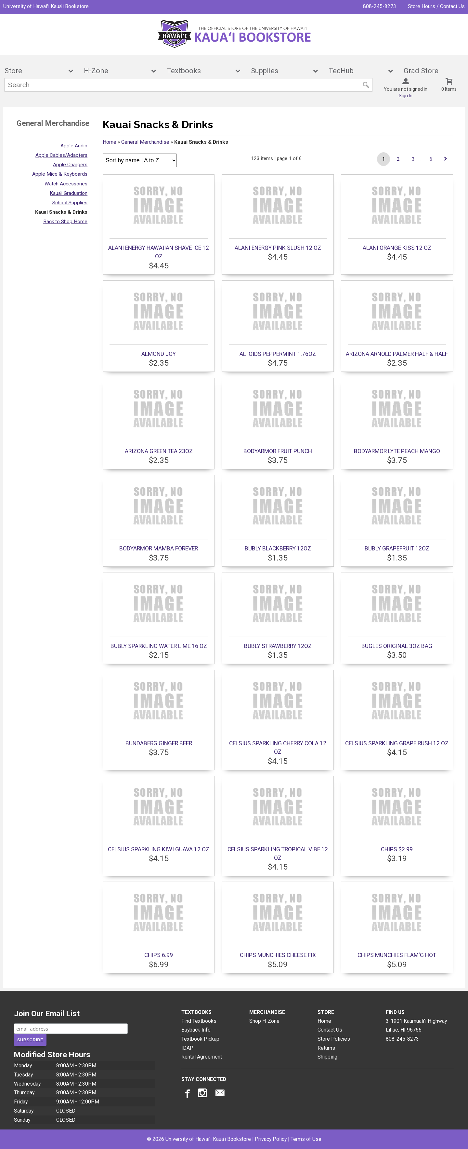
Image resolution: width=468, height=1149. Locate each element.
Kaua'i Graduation (68, 193)
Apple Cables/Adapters (61, 155)
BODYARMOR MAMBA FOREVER (158, 515)
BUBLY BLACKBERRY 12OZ (278, 515)
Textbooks (199, 71)
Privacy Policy (271, 1139)
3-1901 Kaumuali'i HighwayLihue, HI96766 (416, 1025)
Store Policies (334, 1039)
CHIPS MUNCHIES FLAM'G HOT (397, 921)
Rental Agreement (201, 1057)
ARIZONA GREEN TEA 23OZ (158, 418)
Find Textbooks (198, 1021)
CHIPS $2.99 (397, 816)
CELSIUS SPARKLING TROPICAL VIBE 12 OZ (278, 820)
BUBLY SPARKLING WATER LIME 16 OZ (158, 612)
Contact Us (330, 1030)
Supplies (280, 71)
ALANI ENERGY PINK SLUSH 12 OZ (278, 214)
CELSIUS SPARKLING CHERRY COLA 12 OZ (278, 714)
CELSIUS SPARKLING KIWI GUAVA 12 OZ (158, 816)
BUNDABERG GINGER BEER (158, 710)
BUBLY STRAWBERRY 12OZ (278, 612)
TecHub (356, 71)
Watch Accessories (66, 184)
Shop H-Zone (264, 1021)
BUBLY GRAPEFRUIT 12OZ (397, 515)
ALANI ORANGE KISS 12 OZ (397, 214)
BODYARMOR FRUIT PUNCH (278, 418)
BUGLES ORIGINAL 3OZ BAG (397, 612)
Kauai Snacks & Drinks (61, 212)
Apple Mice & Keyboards (59, 174)
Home (109, 142)
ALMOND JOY (158, 320)
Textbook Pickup (200, 1039)
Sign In (405, 95)
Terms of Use (306, 1139)
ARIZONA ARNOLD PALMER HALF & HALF (397, 320)
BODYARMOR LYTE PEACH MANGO (397, 418)
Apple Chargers (70, 165)
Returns (326, 1048)
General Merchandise (145, 142)
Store (34, 71)
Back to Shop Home (65, 221)
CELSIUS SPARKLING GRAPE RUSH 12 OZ (396, 710)
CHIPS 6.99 (158, 921)
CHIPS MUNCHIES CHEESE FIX (278, 921)
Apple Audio (73, 146)
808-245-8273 (379, 6)
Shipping (327, 1057)
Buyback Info (196, 1030)
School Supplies (69, 203)
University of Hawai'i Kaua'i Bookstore (46, 6)
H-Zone (115, 71)
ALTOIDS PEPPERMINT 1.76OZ (278, 320)
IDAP (187, 1048)
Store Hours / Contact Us (436, 6)
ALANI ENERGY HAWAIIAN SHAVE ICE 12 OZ (158, 219)
